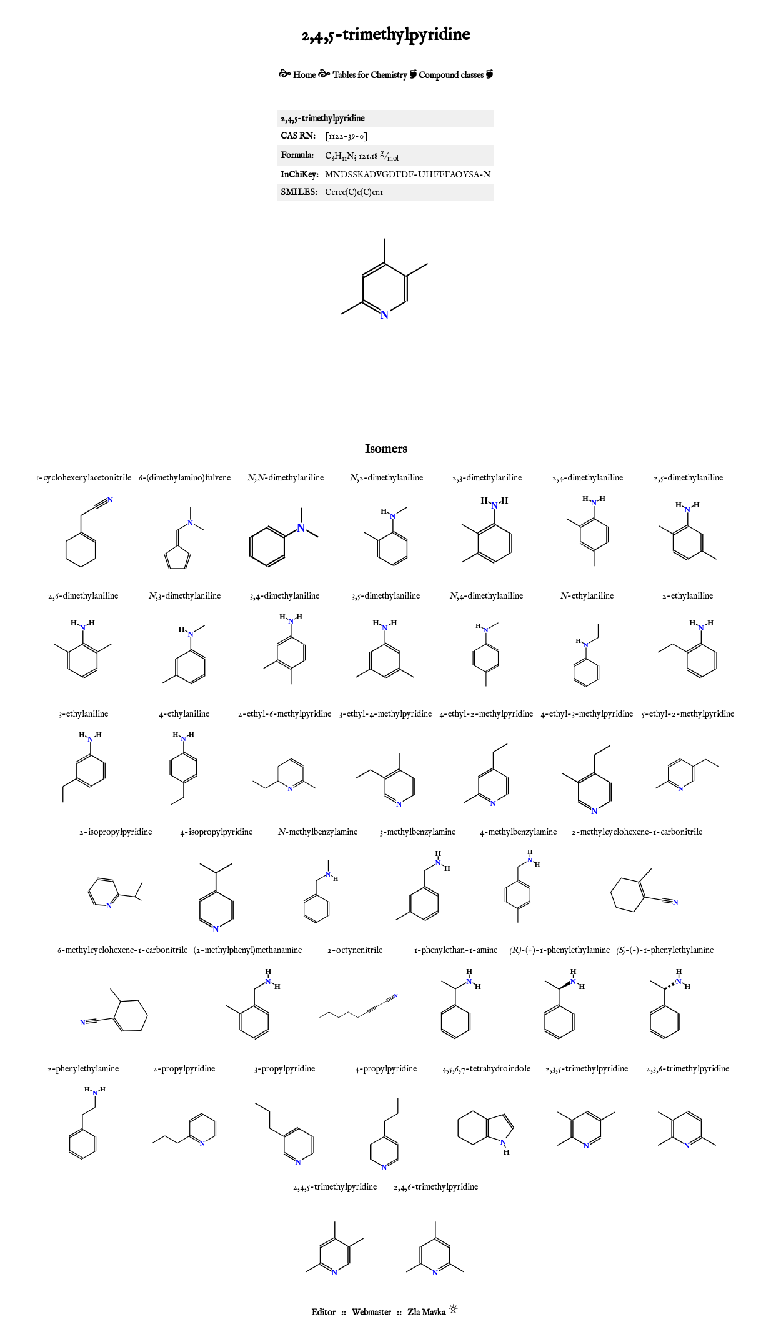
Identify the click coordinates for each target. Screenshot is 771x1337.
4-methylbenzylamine (518, 832)
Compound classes (451, 75)
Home (304, 75)
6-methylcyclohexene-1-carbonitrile (122, 950)
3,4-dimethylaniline (284, 596)
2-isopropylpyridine (115, 832)
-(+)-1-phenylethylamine (559, 950)
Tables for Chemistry (369, 75)
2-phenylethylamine (83, 1069)
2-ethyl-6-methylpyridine (284, 714)
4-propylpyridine (386, 1069)
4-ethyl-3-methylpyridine (586, 714)
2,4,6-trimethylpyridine (436, 1187)
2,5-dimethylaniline (688, 478)
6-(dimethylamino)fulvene (185, 478)
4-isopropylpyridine (216, 832)
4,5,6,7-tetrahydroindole (486, 1069)
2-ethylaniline (687, 596)
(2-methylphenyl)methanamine (248, 950)
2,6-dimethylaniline (83, 596)
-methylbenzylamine (317, 832)
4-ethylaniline (184, 714)
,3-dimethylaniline (184, 596)
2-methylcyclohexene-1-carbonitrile (637, 832)
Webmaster (371, 1312)
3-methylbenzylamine (417, 832)
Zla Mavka (426, 1312)
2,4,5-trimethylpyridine (335, 1187)
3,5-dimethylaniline (386, 596)
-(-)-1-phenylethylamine (665, 950)
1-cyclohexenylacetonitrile (83, 478)
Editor (323, 1312)
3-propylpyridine (284, 1069)
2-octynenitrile (354, 950)
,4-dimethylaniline (486, 596)
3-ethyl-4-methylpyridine (385, 714)
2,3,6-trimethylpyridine (687, 1069)
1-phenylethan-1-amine (455, 950)
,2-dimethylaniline (386, 478)
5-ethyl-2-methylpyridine (688, 714)
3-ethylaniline (83, 714)
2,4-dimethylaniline (587, 478)
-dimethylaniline (285, 478)
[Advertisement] (385, 393)
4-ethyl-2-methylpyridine (486, 714)
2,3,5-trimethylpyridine (586, 1069)
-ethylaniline (587, 596)
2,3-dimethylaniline (487, 478)
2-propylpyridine (184, 1069)
